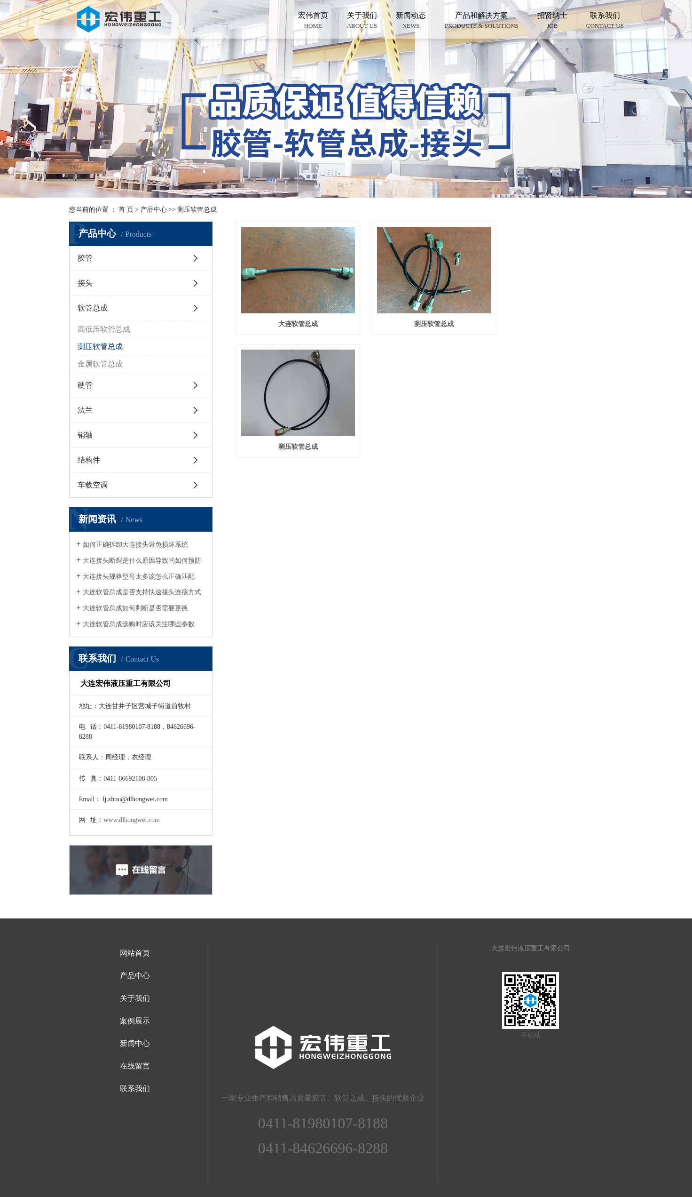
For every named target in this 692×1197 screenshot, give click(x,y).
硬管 (85, 385)
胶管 (85, 258)
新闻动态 (411, 21)
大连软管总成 (296, 321)
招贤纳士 (552, 21)
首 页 (126, 209)
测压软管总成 (197, 209)
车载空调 (93, 485)
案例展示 (135, 1021)
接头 (85, 283)
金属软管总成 (100, 364)
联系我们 (605, 21)
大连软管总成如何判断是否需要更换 (135, 608)
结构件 (89, 460)
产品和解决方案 (482, 21)
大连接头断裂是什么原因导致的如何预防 (142, 560)
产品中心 (154, 209)
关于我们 (362, 21)
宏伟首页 (313, 21)
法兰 (85, 410)
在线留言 (135, 1066)
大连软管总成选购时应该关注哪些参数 (139, 624)
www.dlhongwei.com (131, 819)
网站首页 (135, 953)
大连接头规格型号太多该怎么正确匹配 (139, 576)
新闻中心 (135, 1043)
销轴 (85, 435)
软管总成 (93, 308)
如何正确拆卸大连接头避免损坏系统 (135, 544)
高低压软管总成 (104, 329)
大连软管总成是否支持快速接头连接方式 (142, 592)
